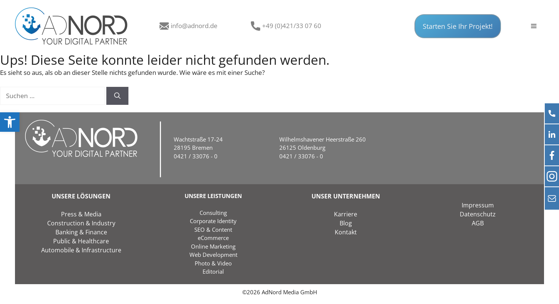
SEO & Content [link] (213, 229)
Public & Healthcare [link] (81, 241)
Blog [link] (346, 223)
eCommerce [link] (213, 237)
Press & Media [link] (81, 214)
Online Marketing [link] (213, 246)
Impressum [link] (478, 205)
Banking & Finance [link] (81, 232)
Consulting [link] (213, 212)
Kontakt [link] (346, 232)
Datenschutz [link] (478, 214)
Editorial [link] (213, 271)
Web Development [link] (213, 254)
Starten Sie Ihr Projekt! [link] (458, 26)
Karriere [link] (345, 214)
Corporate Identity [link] (213, 221)
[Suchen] (117, 96)
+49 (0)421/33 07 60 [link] (291, 25)
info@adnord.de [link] (194, 25)
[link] (9, 122)
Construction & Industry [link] (81, 223)
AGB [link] (478, 223)
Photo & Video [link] (213, 263)
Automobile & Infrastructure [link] (81, 250)
